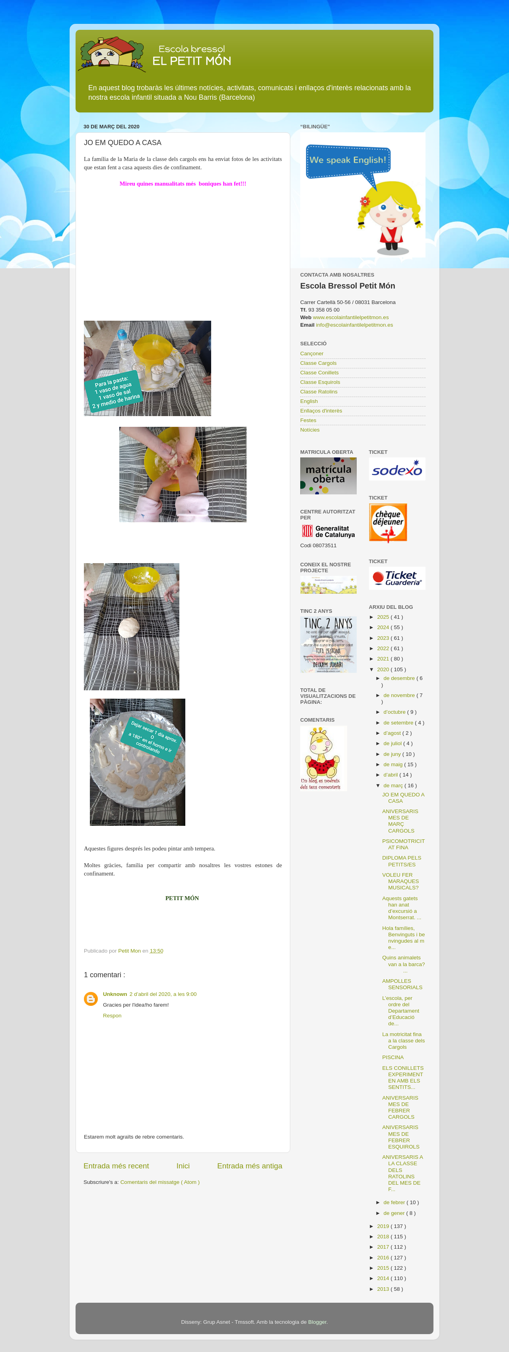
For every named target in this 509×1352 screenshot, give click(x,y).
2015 (383, 1268)
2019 (383, 1226)
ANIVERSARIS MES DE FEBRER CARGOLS (400, 1107)
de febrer (395, 1202)
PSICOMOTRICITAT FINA (403, 844)
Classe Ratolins (319, 392)
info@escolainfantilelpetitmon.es (354, 325)
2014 (383, 1278)
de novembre (400, 695)
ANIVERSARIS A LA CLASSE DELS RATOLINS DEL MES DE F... (402, 1173)
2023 (383, 638)
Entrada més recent (116, 1166)
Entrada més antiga (249, 1166)
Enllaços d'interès (321, 411)
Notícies (310, 430)
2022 (383, 648)
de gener (395, 1213)
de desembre (400, 678)
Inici (183, 1166)
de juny (393, 754)
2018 (383, 1237)
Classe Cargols (318, 363)
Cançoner (312, 353)
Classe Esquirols (320, 382)
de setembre (399, 723)
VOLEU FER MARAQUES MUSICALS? (400, 881)
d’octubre (395, 712)
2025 (383, 617)
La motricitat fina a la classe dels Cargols (403, 1040)
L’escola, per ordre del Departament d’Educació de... (400, 1011)
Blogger (317, 1322)
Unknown (115, 994)
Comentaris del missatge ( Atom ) (160, 1182)
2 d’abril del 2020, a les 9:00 (163, 994)
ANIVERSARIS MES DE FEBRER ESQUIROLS (401, 1137)
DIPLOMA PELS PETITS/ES (401, 861)
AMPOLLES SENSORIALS (402, 984)
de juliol (394, 743)
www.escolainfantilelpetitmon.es (351, 317)
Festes (308, 420)
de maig (394, 764)
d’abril (392, 775)
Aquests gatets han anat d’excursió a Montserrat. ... (401, 908)
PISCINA (393, 1057)
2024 (383, 627)
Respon (112, 1016)
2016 (383, 1258)
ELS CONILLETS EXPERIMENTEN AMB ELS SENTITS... (403, 1078)
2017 (383, 1247)
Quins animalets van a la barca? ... (403, 964)
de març (394, 785)
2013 (383, 1289)
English (309, 401)
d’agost (393, 733)
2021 (383, 659)
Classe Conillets (319, 373)
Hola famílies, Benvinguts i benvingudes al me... (403, 938)
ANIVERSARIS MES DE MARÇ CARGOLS (400, 821)
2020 (383, 669)
